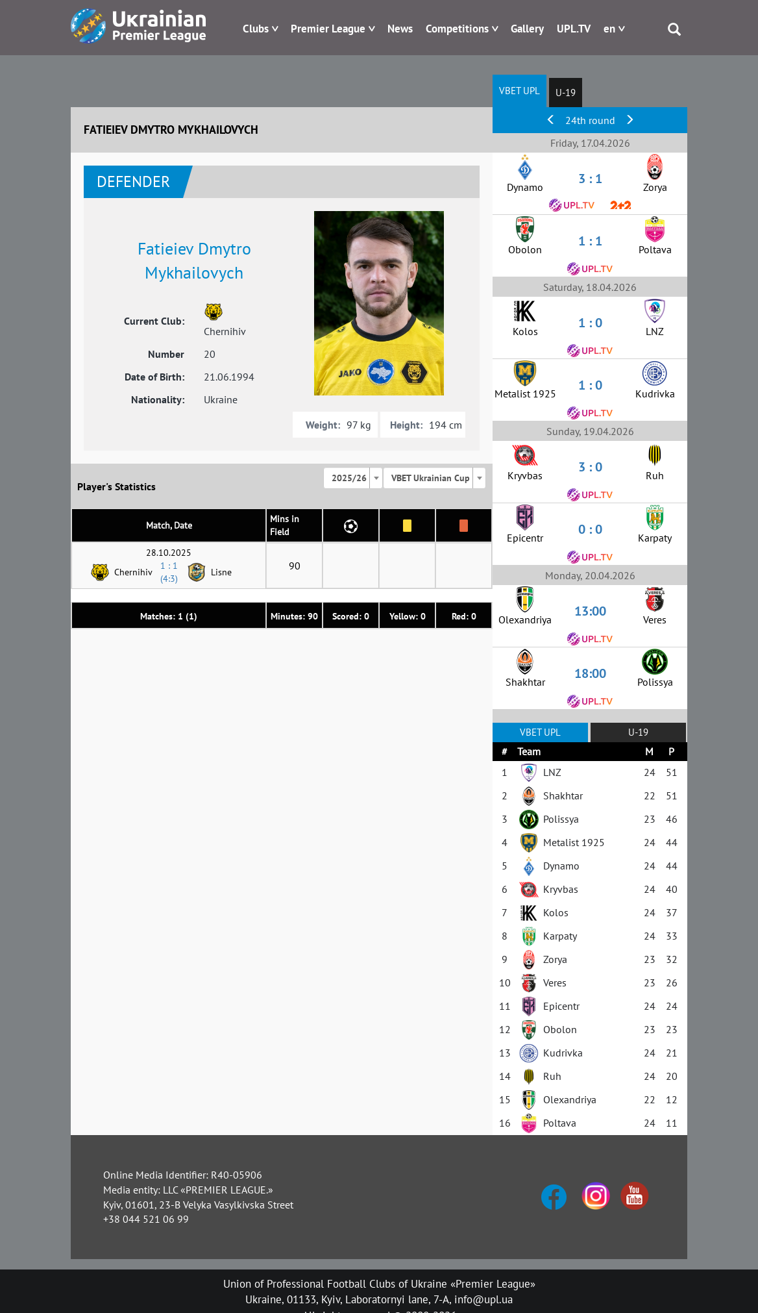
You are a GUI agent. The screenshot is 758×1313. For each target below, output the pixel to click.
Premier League (328, 28)
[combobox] (353, 478)
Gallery (527, 28)
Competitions (457, 28)
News (400, 28)
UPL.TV (574, 28)
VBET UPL (519, 90)
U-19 (566, 92)
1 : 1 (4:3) (169, 572)
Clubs (256, 28)
